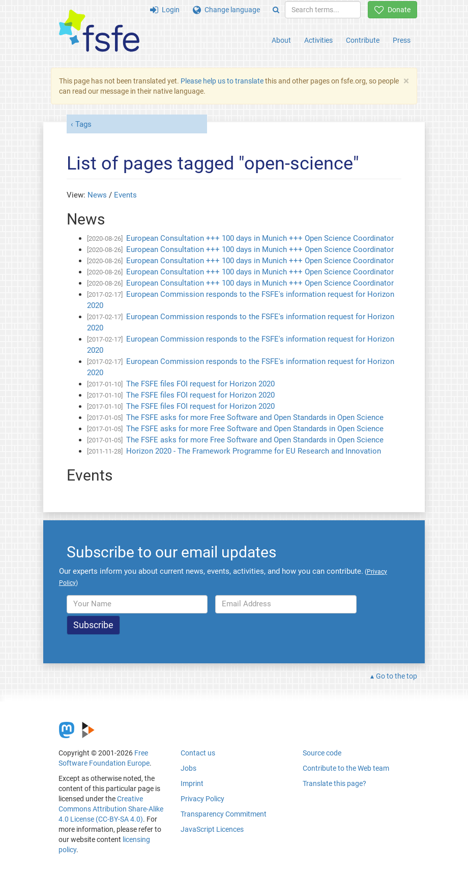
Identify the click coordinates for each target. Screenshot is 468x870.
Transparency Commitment (224, 814)
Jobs (188, 768)
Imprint (192, 783)
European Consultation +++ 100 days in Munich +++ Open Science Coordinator (260, 238)
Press (402, 40)
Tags (83, 124)
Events (125, 195)
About (281, 40)
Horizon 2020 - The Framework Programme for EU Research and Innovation (253, 451)
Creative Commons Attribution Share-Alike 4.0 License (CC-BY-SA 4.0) (110, 809)
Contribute (362, 40)
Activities (318, 40)
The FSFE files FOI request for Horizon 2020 (200, 383)
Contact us (198, 753)
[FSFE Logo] (99, 31)
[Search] (276, 10)
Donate (392, 10)
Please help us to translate (222, 81)
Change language (226, 10)
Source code (322, 753)
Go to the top (396, 676)
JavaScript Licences (212, 829)
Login (165, 10)
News (97, 195)
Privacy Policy (202, 799)
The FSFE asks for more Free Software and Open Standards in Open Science (255, 417)
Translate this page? (334, 783)
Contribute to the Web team (346, 768)
